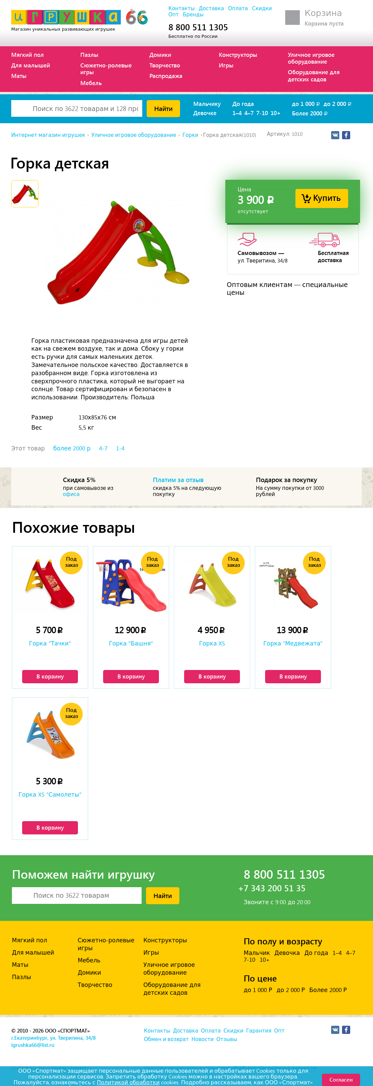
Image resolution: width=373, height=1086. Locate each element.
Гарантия (258, 1031)
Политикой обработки (128, 1082)
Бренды (193, 15)
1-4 (120, 448)
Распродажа (165, 75)
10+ (276, 112)
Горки (190, 135)
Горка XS (212, 643)
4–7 (249, 112)
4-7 (103, 448)
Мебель (91, 82)
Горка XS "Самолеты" (49, 794)
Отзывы (226, 1039)
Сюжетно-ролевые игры (106, 68)
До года (243, 103)
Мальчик (257, 952)
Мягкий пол (27, 54)
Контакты (181, 8)
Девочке (204, 112)
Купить (327, 197)
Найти (163, 108)
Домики (160, 54)
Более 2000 (310, 113)
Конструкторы (238, 54)
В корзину (50, 676)
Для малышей (30, 65)
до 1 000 (306, 103)
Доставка (211, 8)
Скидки (262, 8)
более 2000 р (72, 448)
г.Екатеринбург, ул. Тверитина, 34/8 (53, 1037)
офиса (71, 494)
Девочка (287, 952)
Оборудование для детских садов (314, 75)
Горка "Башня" (131, 643)
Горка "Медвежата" (293, 643)
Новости (202, 1039)
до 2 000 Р (290, 990)
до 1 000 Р (258, 990)
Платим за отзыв (178, 479)
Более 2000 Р (328, 990)
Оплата (238, 8)
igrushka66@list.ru (32, 1044)
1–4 (237, 112)
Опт (173, 15)
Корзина (323, 13)
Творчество (164, 65)
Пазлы (89, 54)
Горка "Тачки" (50, 643)
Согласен (341, 1079)
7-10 (262, 112)
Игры (226, 65)
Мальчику (207, 103)
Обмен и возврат (166, 1039)
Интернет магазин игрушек (48, 135)
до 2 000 (338, 103)
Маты (19, 75)
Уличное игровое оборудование (311, 58)
